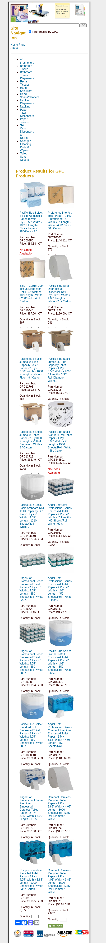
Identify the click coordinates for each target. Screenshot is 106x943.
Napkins (25, 106)
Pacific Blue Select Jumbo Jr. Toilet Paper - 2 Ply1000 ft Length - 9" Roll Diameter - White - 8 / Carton (31, 439)
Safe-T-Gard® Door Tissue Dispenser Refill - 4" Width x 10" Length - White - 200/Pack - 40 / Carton (32, 293)
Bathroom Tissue (26, 67)
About (14, 47)
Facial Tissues (25, 83)
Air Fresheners (27, 61)
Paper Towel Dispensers (27, 112)
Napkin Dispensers (27, 102)
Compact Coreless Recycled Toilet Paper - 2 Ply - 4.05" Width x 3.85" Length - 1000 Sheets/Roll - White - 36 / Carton (31, 879)
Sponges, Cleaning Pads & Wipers (26, 146)
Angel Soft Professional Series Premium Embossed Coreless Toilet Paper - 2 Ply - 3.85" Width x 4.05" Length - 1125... (31, 808)
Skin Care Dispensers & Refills (27, 131)
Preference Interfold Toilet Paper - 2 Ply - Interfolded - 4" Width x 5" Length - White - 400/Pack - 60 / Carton (60, 220)
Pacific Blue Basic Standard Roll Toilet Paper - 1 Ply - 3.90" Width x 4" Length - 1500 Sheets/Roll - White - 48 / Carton (60, 441)
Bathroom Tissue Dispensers (27, 75)
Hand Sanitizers (26, 89)
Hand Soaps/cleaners (29, 96)
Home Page (18, 44)
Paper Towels (24, 121)
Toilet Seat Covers (24, 156)
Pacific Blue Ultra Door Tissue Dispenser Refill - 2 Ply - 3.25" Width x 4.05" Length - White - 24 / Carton (59, 293)
